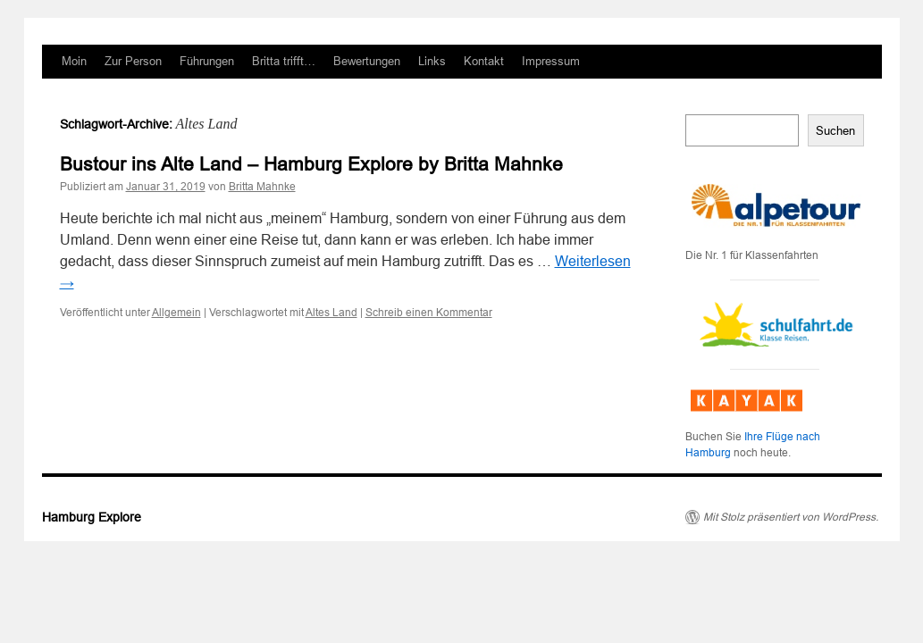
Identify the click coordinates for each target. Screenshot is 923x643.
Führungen (207, 61)
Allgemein (176, 312)
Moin (74, 61)
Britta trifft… (283, 61)
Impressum (551, 61)
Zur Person (133, 61)
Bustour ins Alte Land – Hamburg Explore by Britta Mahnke (311, 164)
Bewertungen (366, 61)
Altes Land (331, 312)
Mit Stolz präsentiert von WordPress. (790, 517)
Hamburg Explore (91, 517)
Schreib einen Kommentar (428, 312)
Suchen (835, 131)
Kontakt (484, 61)
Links (432, 61)
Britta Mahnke (262, 186)
